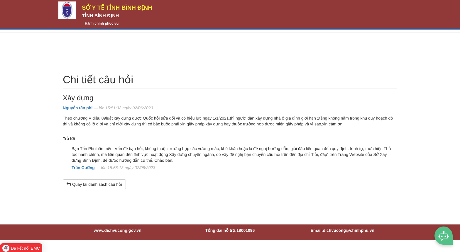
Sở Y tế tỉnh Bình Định (117, 8)
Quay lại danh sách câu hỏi (94, 184)
